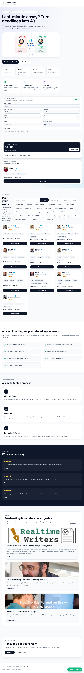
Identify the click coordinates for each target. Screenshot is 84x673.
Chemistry (18, 212)
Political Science (20, 215)
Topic (5, 121)
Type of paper (8, 103)
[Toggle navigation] (80, 3)
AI (41, 219)
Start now (9, 652)
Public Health (63, 212)
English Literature (40, 204)
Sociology (67, 215)
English (75, 215)
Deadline (45, 109)
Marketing (48, 208)
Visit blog (74, 523)
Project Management (60, 208)
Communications (70, 204)
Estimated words (47, 121)
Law (72, 212)
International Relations (34, 215)
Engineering (36, 212)
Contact (18, 669)
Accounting (65, 200)
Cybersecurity (49, 219)
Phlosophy (52, 204)
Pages (44, 115)
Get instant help (75, 669)
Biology (72, 208)
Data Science (33, 219)
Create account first (11, 155)
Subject (6, 115)
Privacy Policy (6, 669)
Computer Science (20, 219)
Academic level (8, 109)
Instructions (7, 128)
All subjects (44, 200)
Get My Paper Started (10, 62)
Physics (27, 212)
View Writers (25, 62)
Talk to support (25, 155)
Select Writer (15, 243)
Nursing (45, 212)
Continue (74, 149)
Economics (18, 208)
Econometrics (29, 208)
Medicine (53, 212)
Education (47, 215)
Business (39, 208)
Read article (11, 556)
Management (19, 204)
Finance (74, 200)
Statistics (29, 204)
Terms (13, 669)
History (60, 204)
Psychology (57, 215)
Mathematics (54, 200)
